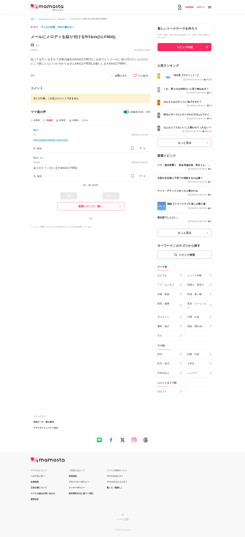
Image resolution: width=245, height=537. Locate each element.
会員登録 (189, 7)
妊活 (159, 354)
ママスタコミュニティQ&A (45, 428)
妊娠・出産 (193, 354)
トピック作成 (184, 47)
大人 (159, 335)
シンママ (192, 373)
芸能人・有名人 (195, 284)
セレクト (162, 391)
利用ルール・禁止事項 (43, 422)
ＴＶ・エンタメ (165, 284)
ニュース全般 (194, 275)
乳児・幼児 (163, 363)
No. (35, 130)
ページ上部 (122, 519)
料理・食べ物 (194, 294)
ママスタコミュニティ (117, 482)
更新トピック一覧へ (90, 206)
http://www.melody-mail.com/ (50, 140)
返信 (39, 148)
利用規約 (73, 476)
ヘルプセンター (38, 476)
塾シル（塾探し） (115, 488)
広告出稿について (39, 488)
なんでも (162, 275)
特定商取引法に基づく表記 (81, 493)
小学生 (190, 363)
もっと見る (184, 142)
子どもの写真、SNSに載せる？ (57, 27)
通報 (33, 75)
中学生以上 (163, 373)
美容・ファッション (196, 305)
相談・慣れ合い (195, 326)
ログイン (201, 7)
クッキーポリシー (77, 488)
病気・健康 (163, 303)
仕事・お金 (193, 316)
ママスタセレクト (115, 476)
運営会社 (35, 499)
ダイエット (163, 316)
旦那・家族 (163, 294)
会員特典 (35, 482)
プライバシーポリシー (79, 482)
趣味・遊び (163, 326)
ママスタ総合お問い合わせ (43, 493)
